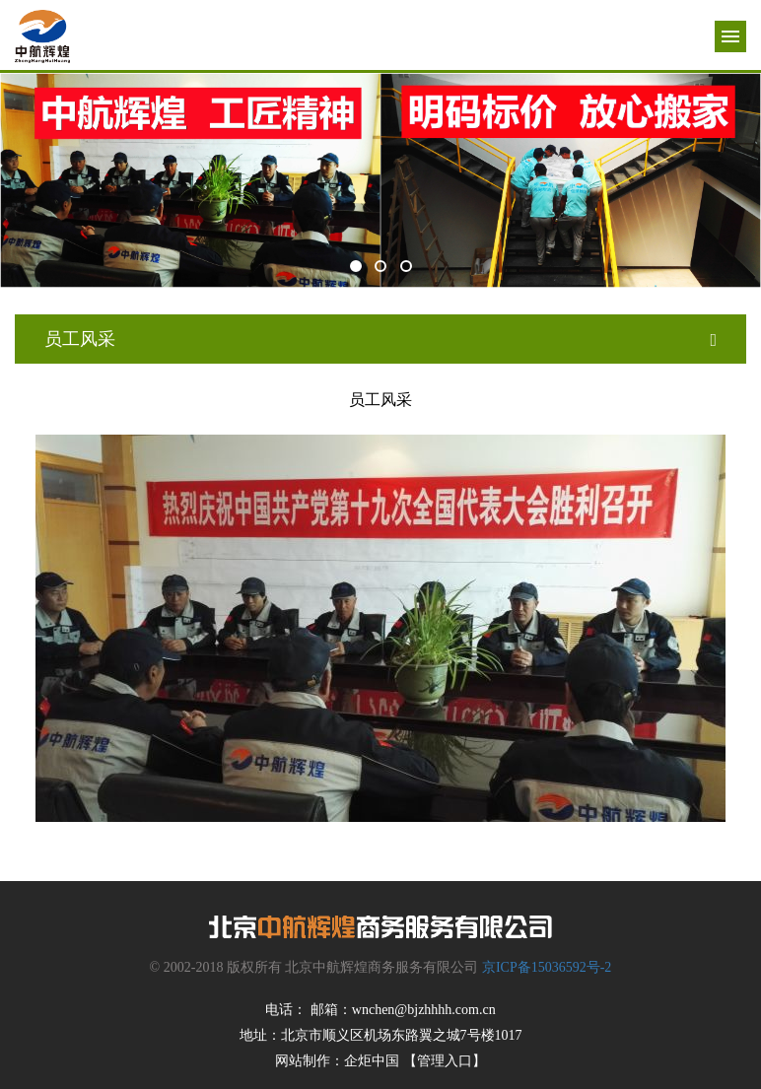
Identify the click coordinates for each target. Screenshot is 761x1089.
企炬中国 (371, 1061)
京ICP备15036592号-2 (546, 967)
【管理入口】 (444, 1061)
